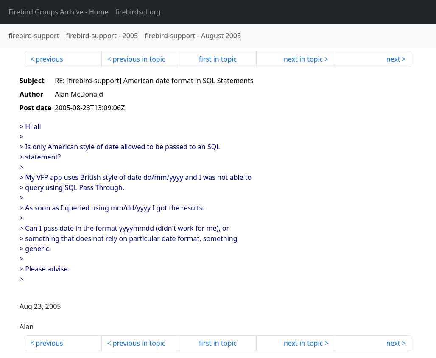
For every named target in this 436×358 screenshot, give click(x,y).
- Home (58, 12)
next (393, 59)
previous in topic (139, 59)
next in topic (303, 59)
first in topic (218, 59)
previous (49, 59)
